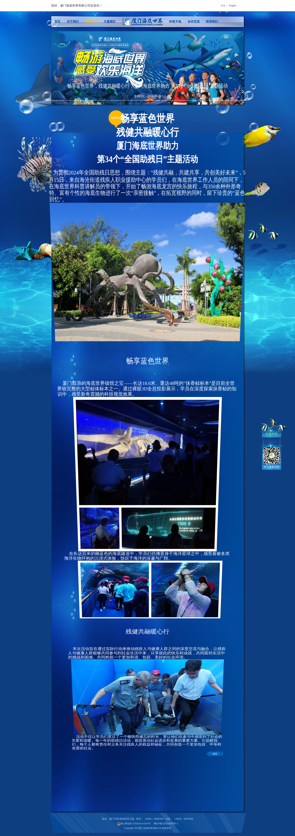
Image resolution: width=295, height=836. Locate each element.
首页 (57, 21)
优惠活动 (165, 117)
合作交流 (194, 21)
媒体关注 (140, 117)
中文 (223, 5)
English (232, 5)
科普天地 (175, 21)
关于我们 (73, 21)
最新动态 (116, 117)
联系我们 (212, 21)
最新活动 (91, 21)
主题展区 (110, 21)
